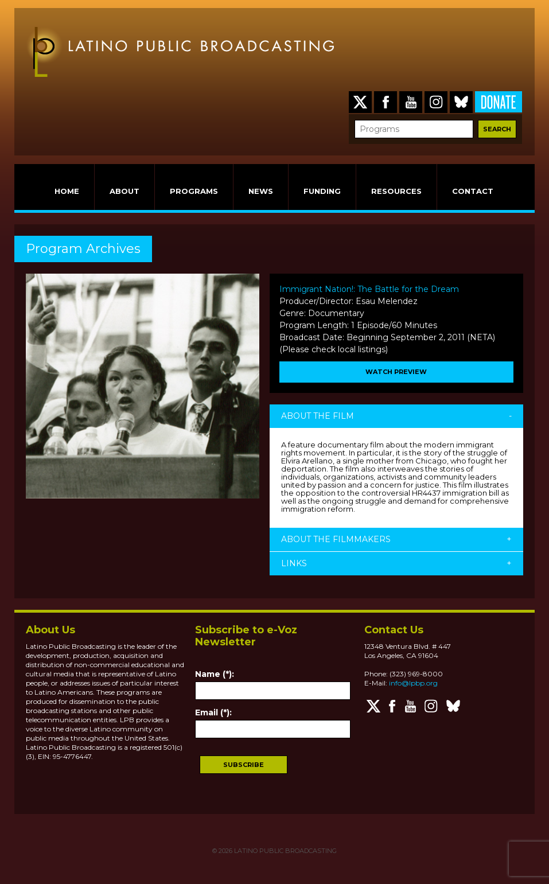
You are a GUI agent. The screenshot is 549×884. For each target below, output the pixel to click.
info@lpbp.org (413, 683)
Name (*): (214, 674)
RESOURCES (396, 191)
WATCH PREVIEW (396, 372)
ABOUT (124, 191)
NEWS (260, 191)
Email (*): (213, 712)
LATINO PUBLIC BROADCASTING (284, 851)
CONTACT (472, 191)
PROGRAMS (194, 191)
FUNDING (322, 191)
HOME (66, 191)
